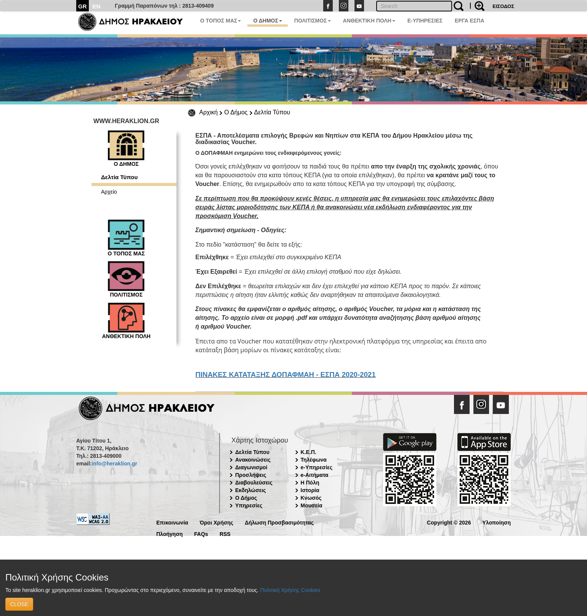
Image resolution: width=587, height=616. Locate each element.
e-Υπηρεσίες (317, 467)
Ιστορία (310, 490)
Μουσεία (311, 505)
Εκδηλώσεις (250, 490)
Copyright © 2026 (449, 522)
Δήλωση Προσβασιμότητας (279, 522)
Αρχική (208, 112)
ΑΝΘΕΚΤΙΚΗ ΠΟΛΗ (369, 21)
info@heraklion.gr (114, 463)
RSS (225, 533)
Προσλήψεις (250, 475)
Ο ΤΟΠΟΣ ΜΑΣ (220, 21)
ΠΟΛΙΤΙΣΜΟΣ (312, 21)
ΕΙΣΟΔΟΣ (503, 6)
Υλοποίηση (496, 522)
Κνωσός (311, 498)
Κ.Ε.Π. (308, 452)
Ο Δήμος (235, 112)
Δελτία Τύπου (272, 112)
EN (97, 6)
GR (82, 6)
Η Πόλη (310, 483)
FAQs (201, 533)
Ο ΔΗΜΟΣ (267, 21)
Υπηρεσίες (248, 505)
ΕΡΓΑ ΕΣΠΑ (469, 21)
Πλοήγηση (169, 533)
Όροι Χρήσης (217, 522)
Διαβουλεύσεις (254, 483)
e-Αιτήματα (315, 475)
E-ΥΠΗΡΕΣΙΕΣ (425, 21)
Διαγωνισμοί (251, 467)
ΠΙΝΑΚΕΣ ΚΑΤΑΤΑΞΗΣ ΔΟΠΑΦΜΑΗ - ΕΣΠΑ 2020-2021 (286, 375)
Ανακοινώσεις (253, 460)
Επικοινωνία (172, 522)
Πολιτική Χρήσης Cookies (290, 590)
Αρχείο (109, 192)
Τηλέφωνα (314, 460)
